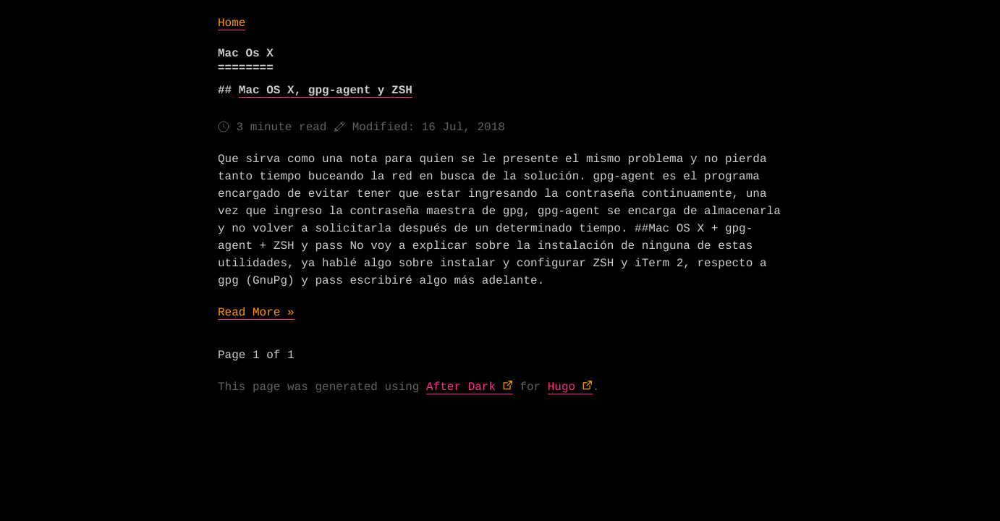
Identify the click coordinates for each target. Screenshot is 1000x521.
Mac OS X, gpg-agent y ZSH (325, 90)
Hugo (561, 387)
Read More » (256, 312)
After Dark (461, 387)
